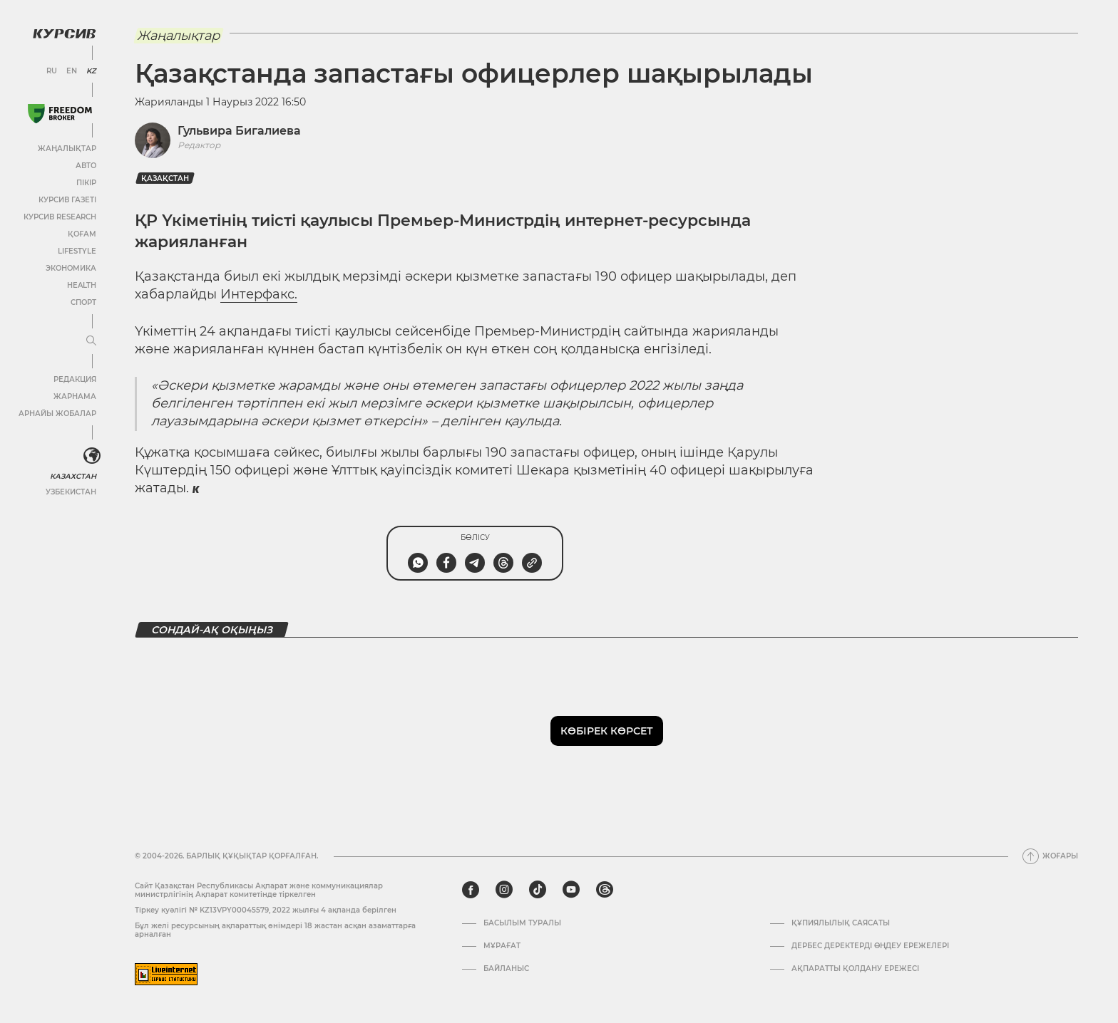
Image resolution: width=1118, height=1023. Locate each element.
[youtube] (571, 889)
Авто (86, 165)
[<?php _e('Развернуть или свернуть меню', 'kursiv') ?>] (92, 456)
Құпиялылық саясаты (840, 923)
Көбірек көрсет (606, 731)
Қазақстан (165, 178)
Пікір (86, 182)
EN (71, 71)
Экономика (71, 268)
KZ (91, 71)
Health (81, 285)
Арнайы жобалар (57, 413)
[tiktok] (537, 889)
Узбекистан (71, 492)
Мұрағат (501, 946)
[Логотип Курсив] (64, 33)
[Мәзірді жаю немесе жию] (91, 341)
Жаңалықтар (67, 148)
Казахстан (73, 476)
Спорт (83, 302)
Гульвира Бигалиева (239, 130)
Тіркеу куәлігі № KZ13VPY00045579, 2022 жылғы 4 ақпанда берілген (265, 910)
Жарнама (74, 396)
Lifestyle (77, 251)
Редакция (74, 379)
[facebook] (470, 889)
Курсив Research (60, 217)
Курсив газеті (67, 199)
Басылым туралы (522, 923)
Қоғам (82, 234)
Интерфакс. (258, 294)
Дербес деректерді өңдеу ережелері (870, 946)
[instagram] (504, 889)
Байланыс (506, 969)
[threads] (604, 889)
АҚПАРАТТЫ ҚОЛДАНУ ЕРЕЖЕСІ (855, 969)
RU (51, 71)
